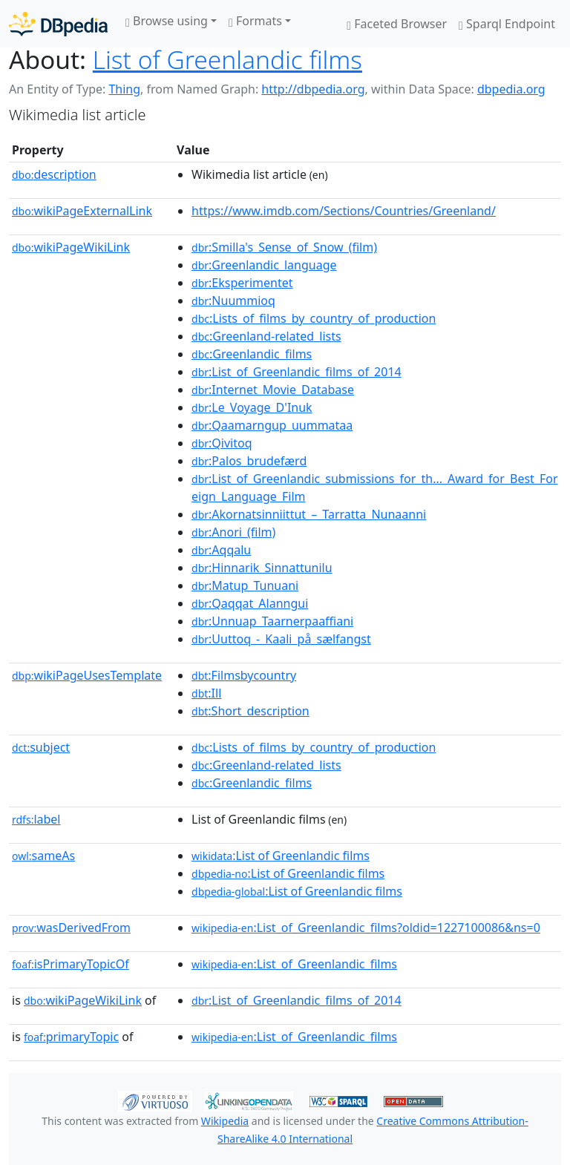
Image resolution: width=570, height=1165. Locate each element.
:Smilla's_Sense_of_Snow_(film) (284, 247)
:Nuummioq (233, 300)
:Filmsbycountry (243, 675)
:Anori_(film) (233, 532)
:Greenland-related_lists (266, 336)
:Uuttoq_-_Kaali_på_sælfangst (281, 639)
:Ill (206, 693)
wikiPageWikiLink (71, 247)
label (36, 819)
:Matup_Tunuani (244, 585)
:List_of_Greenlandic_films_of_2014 (296, 372)
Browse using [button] (166, 21)
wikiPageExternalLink (82, 211)
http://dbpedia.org (312, 89)
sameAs (43, 855)
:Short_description (250, 711)
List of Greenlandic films (227, 59)
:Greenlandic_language (263, 265)
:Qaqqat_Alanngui (249, 603)
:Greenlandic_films (251, 354)
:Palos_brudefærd (249, 461)
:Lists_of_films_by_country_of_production (313, 318)
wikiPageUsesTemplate (87, 675)
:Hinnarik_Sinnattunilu (261, 567)
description (54, 174)
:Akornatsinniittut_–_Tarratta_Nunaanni (308, 514)
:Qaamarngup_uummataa (272, 425)
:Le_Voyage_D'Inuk (251, 407)
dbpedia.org (511, 89)
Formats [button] (255, 21)
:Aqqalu (221, 550)
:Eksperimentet (241, 283)
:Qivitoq (221, 443)
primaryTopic (71, 1036)
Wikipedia (225, 1121)
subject (41, 747)
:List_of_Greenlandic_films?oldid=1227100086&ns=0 (365, 927)
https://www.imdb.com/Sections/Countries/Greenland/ (343, 211)
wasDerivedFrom (71, 927)
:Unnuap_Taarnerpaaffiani (272, 621)
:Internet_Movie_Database (272, 389)
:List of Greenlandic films (280, 855)
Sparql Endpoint (507, 24)
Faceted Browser (397, 24)
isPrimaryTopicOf (70, 964)
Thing (124, 89)
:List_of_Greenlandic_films (294, 964)
